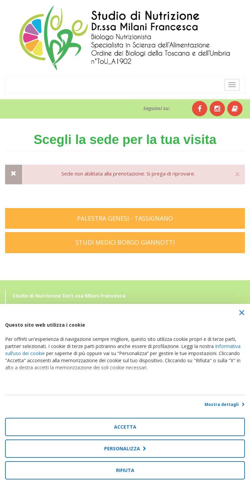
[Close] (237, 174)
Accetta (125, 427)
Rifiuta (125, 470)
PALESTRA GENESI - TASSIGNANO (125, 218)
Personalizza (125, 448)
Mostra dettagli (225, 404)
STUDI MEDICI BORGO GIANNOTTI (125, 242)
